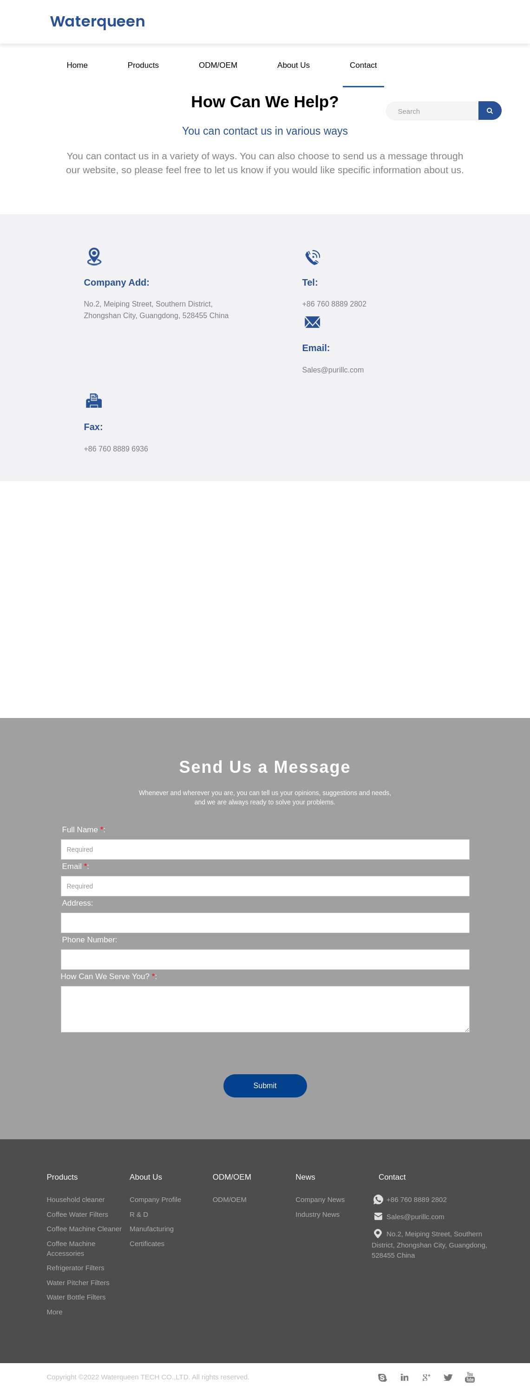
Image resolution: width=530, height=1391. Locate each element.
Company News (320, 1199)
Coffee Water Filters (78, 1214)
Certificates (147, 1243)
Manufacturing (152, 1229)
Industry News (317, 1214)
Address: (77, 903)
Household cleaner (76, 1199)
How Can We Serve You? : (109, 976)
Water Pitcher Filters (78, 1283)
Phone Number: (90, 939)
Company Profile (155, 1199)
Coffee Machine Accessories (71, 1248)
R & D (139, 1214)
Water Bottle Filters (76, 1297)
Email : (76, 866)
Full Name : (84, 829)
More (55, 1312)
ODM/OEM (230, 1199)
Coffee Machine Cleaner (84, 1229)
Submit (265, 1086)
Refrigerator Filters (76, 1268)
